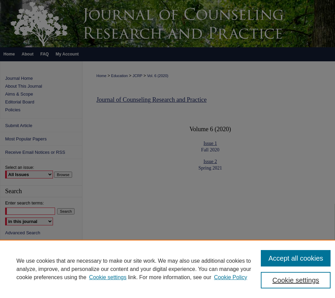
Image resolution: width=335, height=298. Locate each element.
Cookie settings (107, 277)
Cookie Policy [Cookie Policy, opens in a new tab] (230, 277)
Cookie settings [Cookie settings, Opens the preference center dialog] (295, 280)
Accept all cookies (295, 258)
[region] (167, 269)
